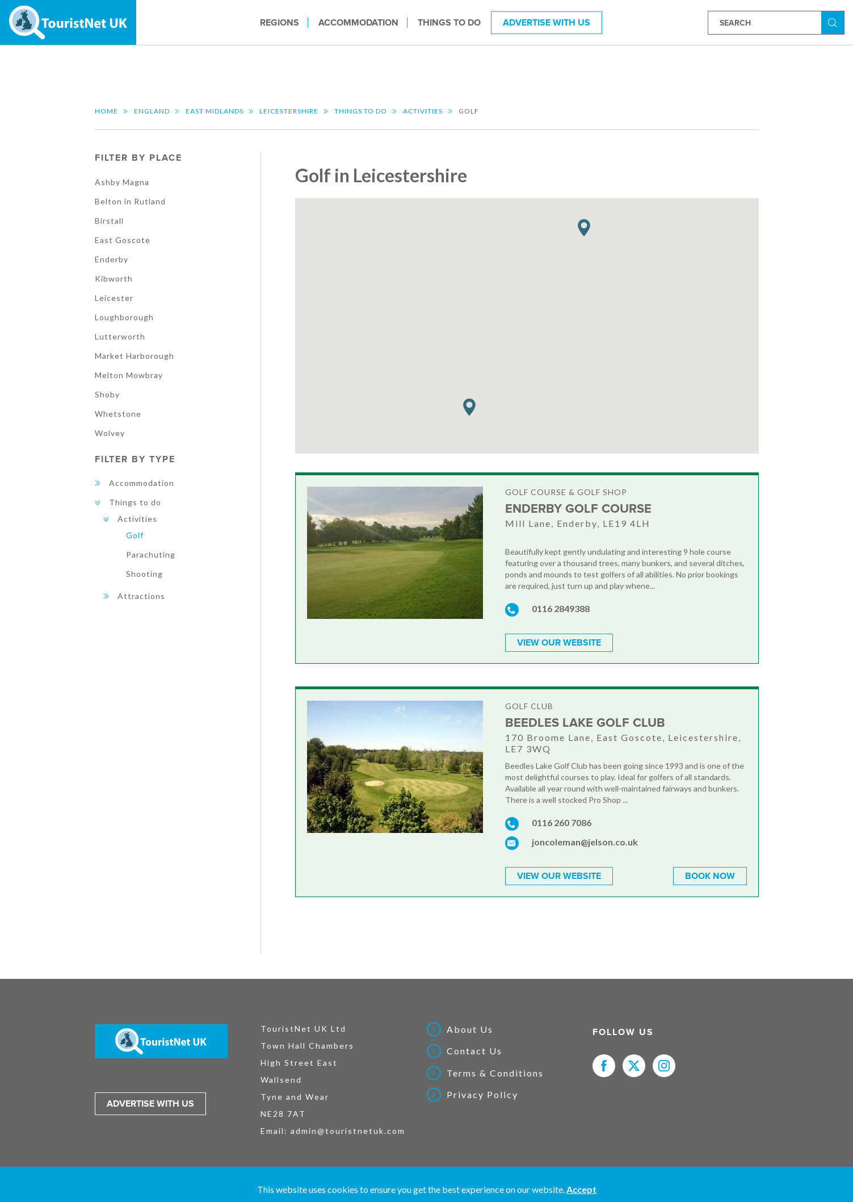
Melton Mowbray (129, 375)
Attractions (141, 596)
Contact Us (474, 1051)
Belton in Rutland (130, 201)
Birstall (109, 220)
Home (106, 111)
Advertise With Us (546, 22)
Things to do (449, 22)
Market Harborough (134, 356)
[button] (469, 407)
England (152, 111)
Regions (279, 22)
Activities (423, 111)
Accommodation (358, 22)
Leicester (114, 298)
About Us (470, 1029)
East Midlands (214, 111)
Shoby (107, 394)
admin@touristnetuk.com (348, 1131)
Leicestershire (288, 111)
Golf (135, 535)
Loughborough (124, 317)
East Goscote (122, 240)
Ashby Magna (122, 182)
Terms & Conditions (495, 1073)
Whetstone (118, 413)
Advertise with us (150, 1103)
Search (834, 22)
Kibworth (114, 278)
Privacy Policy (482, 1095)
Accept (581, 1189)
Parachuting (150, 554)
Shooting (144, 574)
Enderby (111, 259)
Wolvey (110, 433)
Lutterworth (120, 336)
